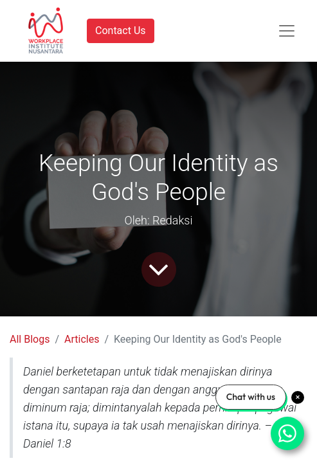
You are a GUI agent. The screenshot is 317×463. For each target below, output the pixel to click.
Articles (81, 339)
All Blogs (30, 339)
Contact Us (120, 30)
